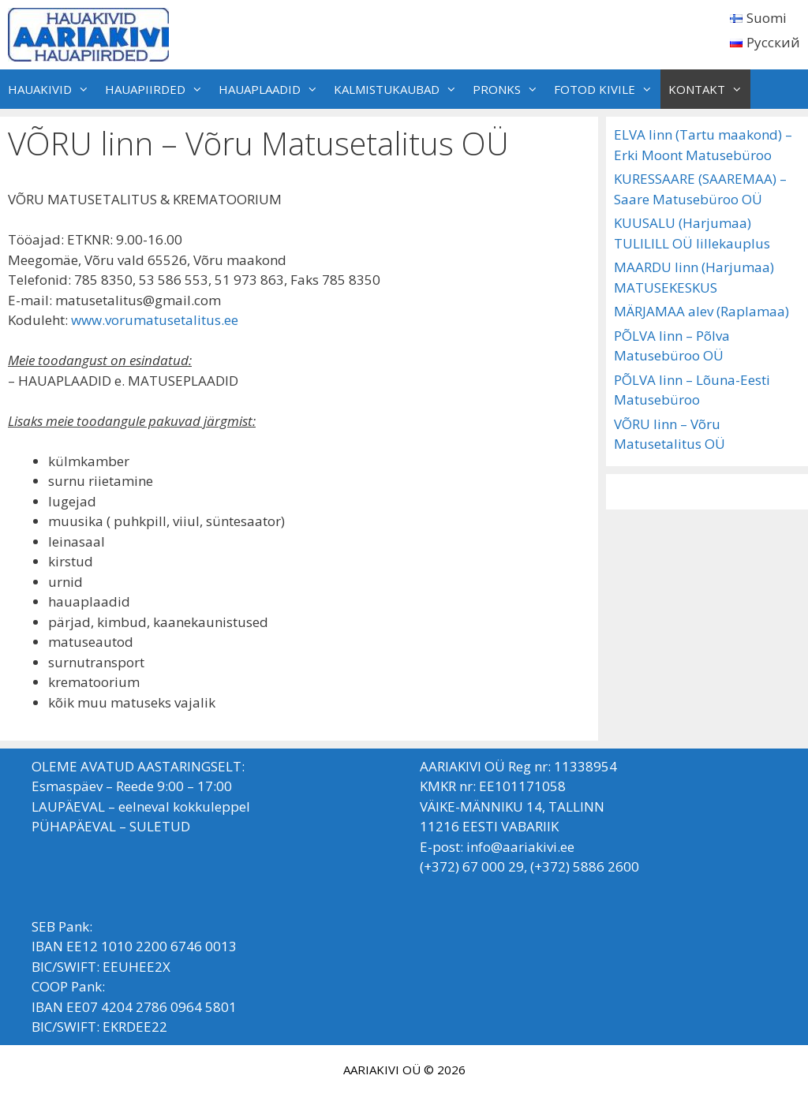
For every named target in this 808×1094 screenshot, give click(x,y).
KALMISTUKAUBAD (399, 89)
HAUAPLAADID (272, 89)
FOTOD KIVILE (607, 89)
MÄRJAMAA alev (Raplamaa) (701, 311)
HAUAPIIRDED (158, 89)
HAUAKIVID (52, 89)
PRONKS (509, 89)
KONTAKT (709, 89)
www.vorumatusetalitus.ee (154, 320)
